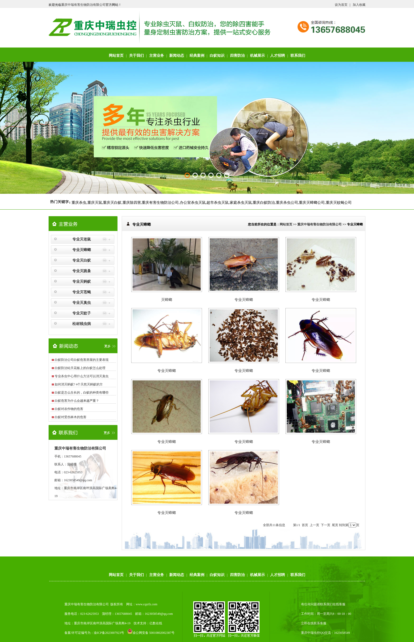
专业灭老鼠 (81, 239)
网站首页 (116, 56)
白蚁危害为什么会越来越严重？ (77, 401)
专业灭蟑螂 (81, 250)
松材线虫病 (81, 324)
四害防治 (237, 56)
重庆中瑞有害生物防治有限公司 (83, 5)
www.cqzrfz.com (146, 604)
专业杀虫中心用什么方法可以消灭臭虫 (82, 376)
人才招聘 (277, 56)
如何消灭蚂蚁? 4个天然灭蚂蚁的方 (79, 384)
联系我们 (297, 56)
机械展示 (257, 56)
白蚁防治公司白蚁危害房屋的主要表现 (82, 360)
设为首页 (341, 5)
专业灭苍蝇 (81, 292)
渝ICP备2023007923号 (109, 633)
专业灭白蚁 (81, 260)
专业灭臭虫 (81, 303)
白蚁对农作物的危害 (69, 409)
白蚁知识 (217, 56)
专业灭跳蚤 (81, 271)
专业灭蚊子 (81, 313)
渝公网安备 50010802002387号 (151, 633)
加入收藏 (359, 5)
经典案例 (197, 56)
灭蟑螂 (166, 300)
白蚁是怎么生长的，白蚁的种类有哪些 (82, 392)
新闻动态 (176, 56)
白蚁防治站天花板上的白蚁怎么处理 (80, 368)
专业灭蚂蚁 (81, 282)
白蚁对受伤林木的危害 (70, 417)
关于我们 (136, 56)
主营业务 (156, 56)
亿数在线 (155, 623)
